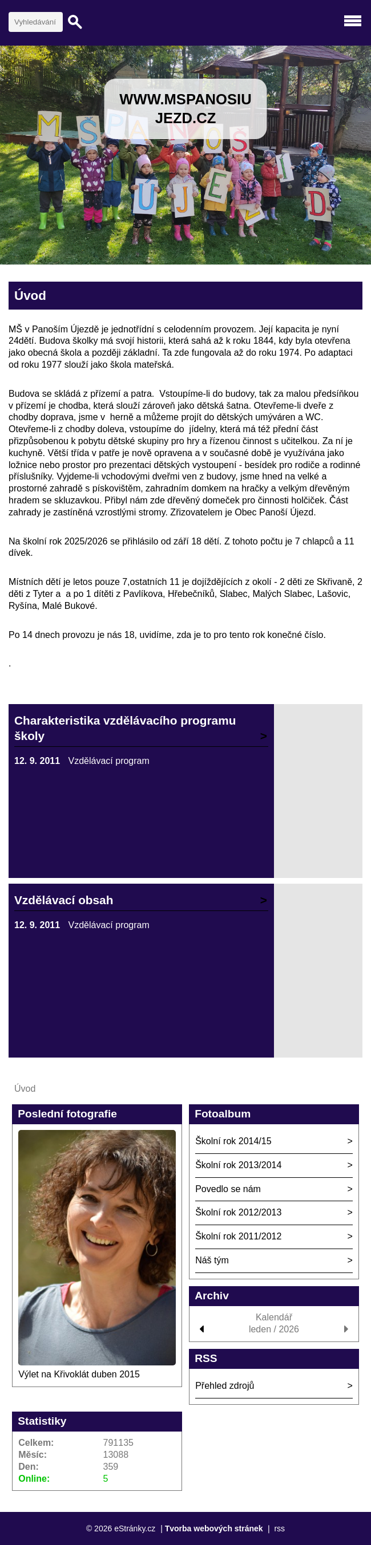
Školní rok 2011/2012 (238, 1236)
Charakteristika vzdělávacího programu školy (125, 728)
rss (279, 1528)
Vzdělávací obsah (63, 899)
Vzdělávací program (109, 761)
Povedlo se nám (228, 1189)
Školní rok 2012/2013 (238, 1212)
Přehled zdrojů (224, 1386)
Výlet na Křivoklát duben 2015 (79, 1374)
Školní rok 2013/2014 (238, 1165)
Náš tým (212, 1260)
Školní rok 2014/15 (233, 1141)
